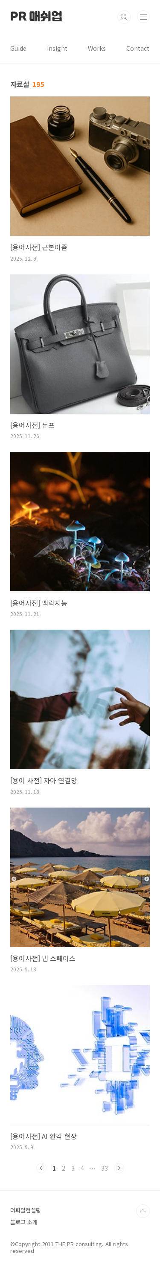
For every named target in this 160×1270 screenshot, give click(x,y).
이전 (41, 1168)
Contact (137, 48)
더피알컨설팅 (25, 1210)
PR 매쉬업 (36, 17)
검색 (124, 17)
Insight (57, 48)
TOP (143, 1211)
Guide (18, 48)
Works (97, 48)
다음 (119, 1168)
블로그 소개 (24, 1222)
